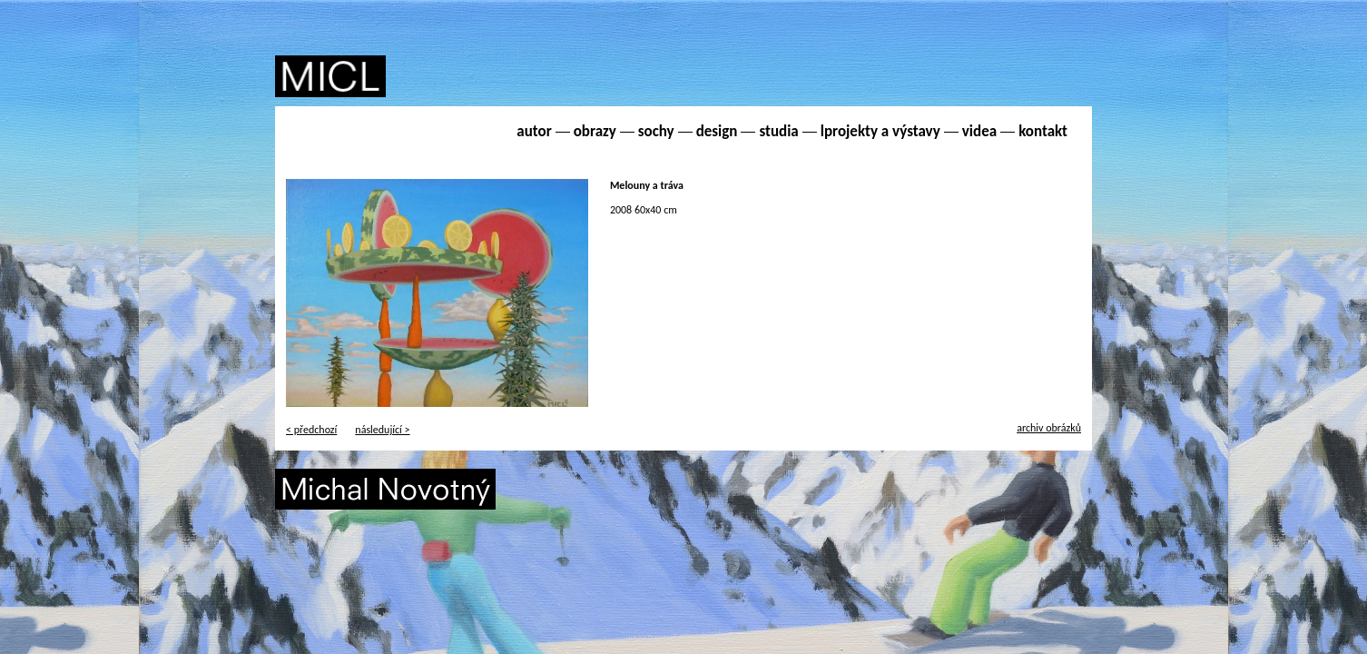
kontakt (1042, 131)
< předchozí (311, 429)
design (717, 131)
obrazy (595, 131)
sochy (656, 131)
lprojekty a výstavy (880, 131)
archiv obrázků (1049, 427)
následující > (382, 429)
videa (979, 131)
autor (533, 131)
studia (778, 131)
